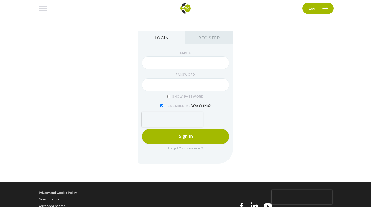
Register (209, 37)
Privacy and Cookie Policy (58, 192)
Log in (315, 8)
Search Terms (49, 199)
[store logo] (185, 8)
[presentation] (172, 119)
